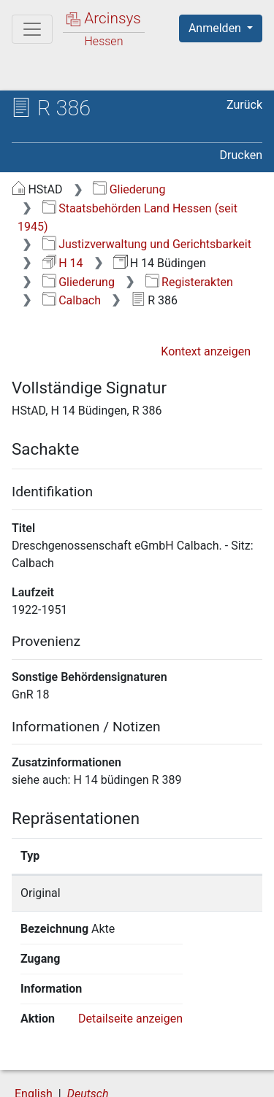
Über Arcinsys (84, 1062)
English (34, 1034)
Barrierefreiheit (87, 1077)
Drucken (241, 155)
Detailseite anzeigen (130, 959)
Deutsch (88, 1034)
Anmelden (216, 28)
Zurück (244, 105)
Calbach (71, 300)
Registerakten (189, 282)
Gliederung (129, 189)
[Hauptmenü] (32, 29)
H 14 (62, 263)
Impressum (196, 1077)
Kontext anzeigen (206, 351)
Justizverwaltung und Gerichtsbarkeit (146, 244)
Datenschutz (193, 1062)
